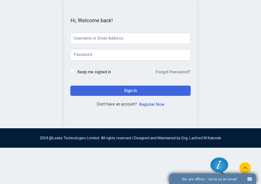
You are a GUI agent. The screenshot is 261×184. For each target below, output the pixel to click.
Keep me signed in (94, 72)
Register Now (151, 104)
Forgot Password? (173, 72)
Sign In (130, 90)
